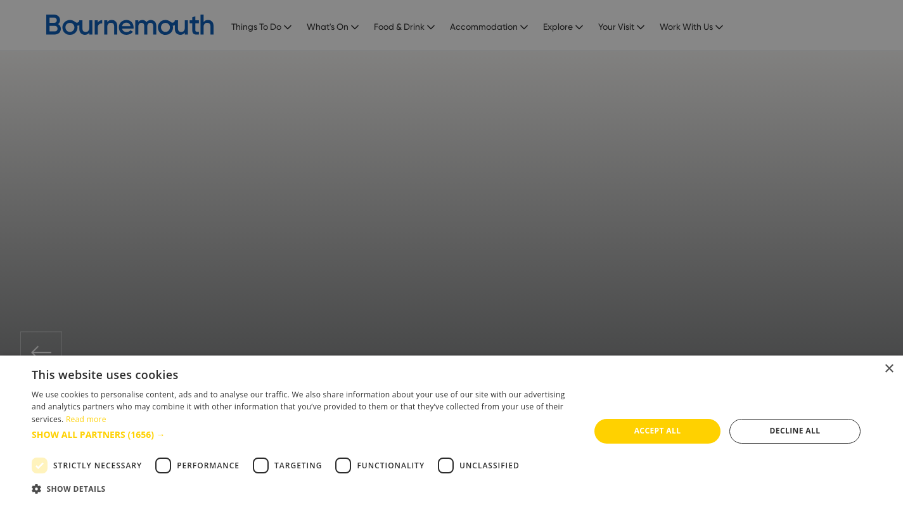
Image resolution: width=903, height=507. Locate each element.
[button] (302, 434)
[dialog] (451, 431)
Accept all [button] (657, 430)
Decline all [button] (795, 430)
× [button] (888, 369)
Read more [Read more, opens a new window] (86, 419)
